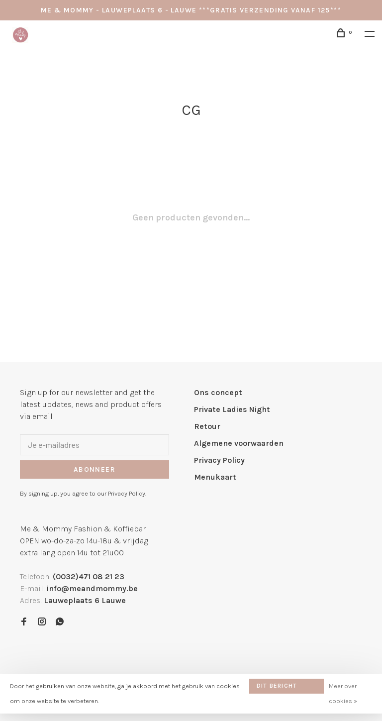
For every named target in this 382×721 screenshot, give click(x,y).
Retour (207, 426)
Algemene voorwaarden (239, 443)
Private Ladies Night (232, 409)
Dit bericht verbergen (277, 688)
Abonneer (94, 469)
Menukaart (215, 477)
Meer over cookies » (343, 693)
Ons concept (218, 392)
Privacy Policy (219, 460)
